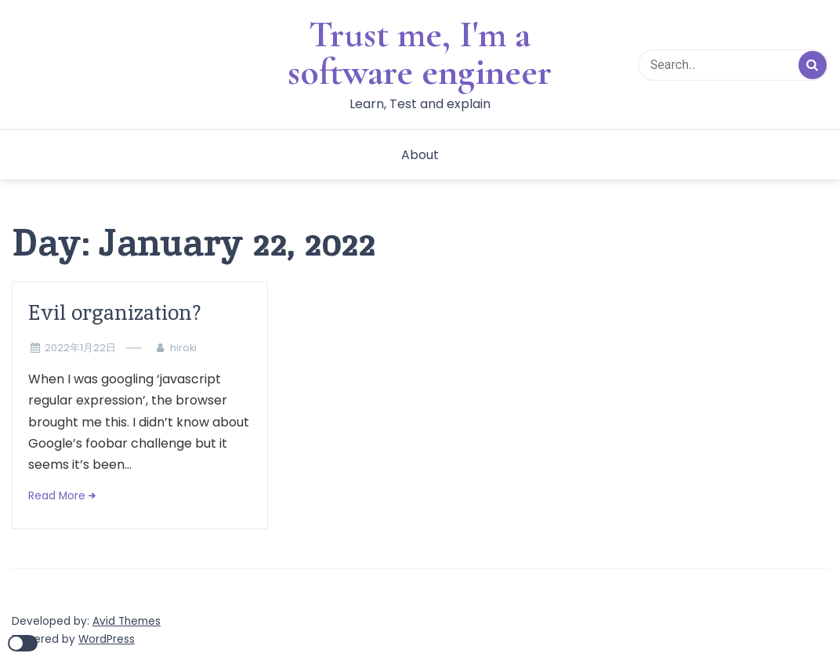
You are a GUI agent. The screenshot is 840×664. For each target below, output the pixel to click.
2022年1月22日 (80, 347)
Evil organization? (114, 312)
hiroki (183, 347)
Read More (56, 495)
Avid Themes (126, 621)
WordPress (106, 639)
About (420, 155)
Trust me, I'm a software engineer (420, 53)
